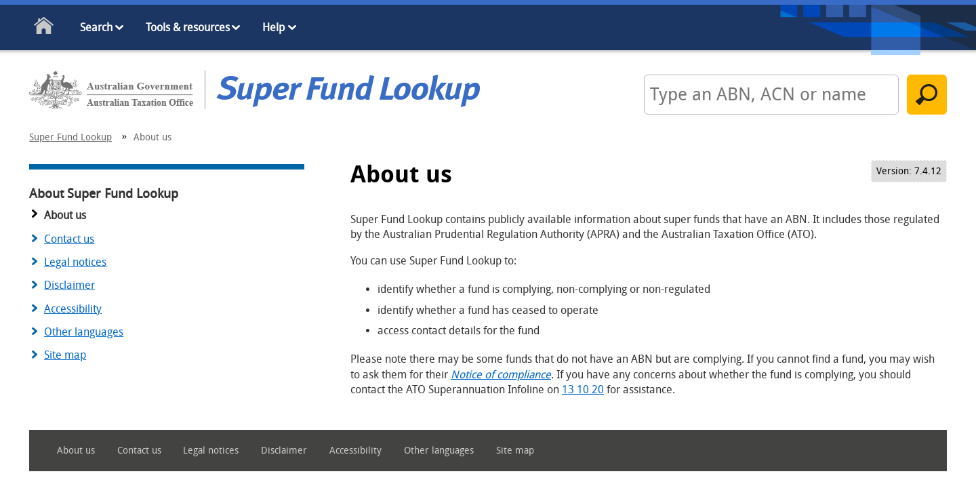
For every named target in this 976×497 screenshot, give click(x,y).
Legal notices (75, 262)
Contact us (69, 239)
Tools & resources (188, 27)
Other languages (83, 331)
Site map (65, 355)
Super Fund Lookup (70, 137)
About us (76, 450)
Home (44, 28)
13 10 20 (583, 389)
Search (96, 27)
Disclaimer (69, 285)
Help (273, 27)
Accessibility (73, 308)
